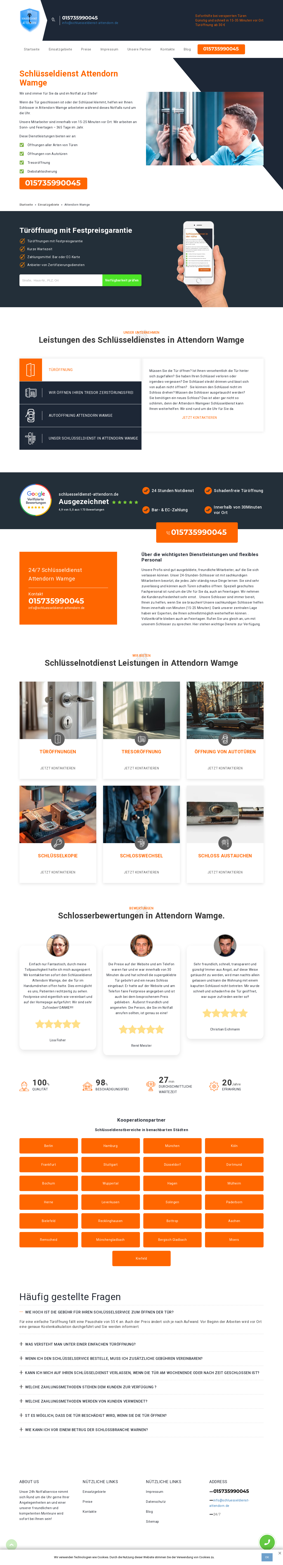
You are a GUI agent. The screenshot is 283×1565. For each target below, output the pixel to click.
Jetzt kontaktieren (199, 417)
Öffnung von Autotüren (225, 751)
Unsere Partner (139, 49)
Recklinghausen (110, 1221)
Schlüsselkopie (58, 855)
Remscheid (48, 1240)
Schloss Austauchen (225, 855)
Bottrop (172, 1221)
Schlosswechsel (141, 855)
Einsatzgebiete (60, 49)
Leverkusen (111, 1202)
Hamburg (111, 1146)
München (172, 1146)
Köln (234, 1146)
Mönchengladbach (110, 1240)
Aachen (234, 1221)
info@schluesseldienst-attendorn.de (90, 23)
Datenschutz (156, 1501)
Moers (234, 1240)
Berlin (48, 1146)
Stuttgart (111, 1164)
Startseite (32, 49)
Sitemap (152, 1521)
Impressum (109, 49)
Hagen (172, 1183)
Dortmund (234, 1164)
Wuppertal (110, 1183)
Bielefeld (49, 1221)
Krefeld (141, 1258)
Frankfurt (48, 1164)
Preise (86, 49)
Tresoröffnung (141, 751)
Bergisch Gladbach (172, 1240)
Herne (48, 1202)
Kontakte (167, 49)
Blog (187, 49)
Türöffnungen (58, 751)
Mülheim (234, 1183)
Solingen (172, 1202)
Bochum (48, 1183)
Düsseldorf (172, 1164)
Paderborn (234, 1202)
